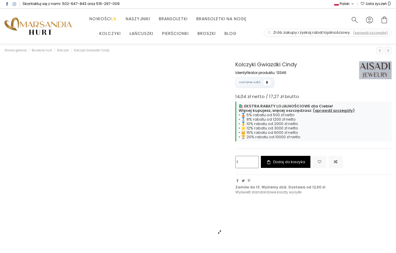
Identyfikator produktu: (255, 72)
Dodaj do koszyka (285, 162)
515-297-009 (108, 3)
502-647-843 (74, 3)
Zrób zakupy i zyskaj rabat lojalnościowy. (328, 32)
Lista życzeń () (376, 3)
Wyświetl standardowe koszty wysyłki (268, 192)
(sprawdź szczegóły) (334, 110)
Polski (344, 3)
